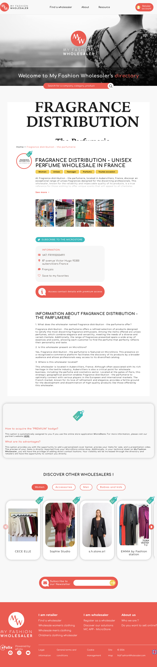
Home (20, 147)
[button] (6, 527)
